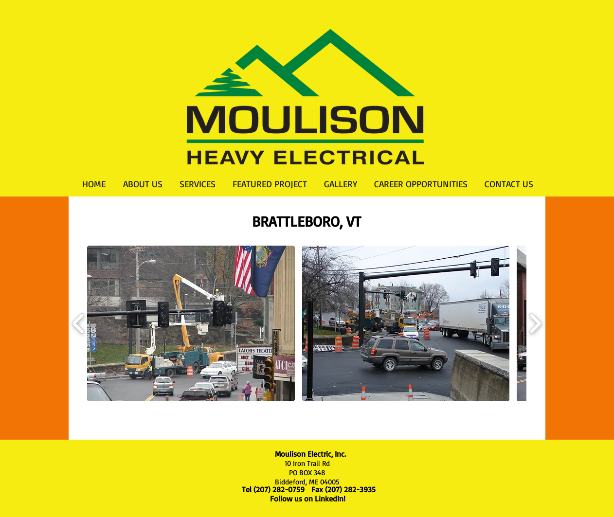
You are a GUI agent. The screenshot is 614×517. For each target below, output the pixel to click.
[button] (191, 323)
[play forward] (535, 323)
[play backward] (79, 323)
